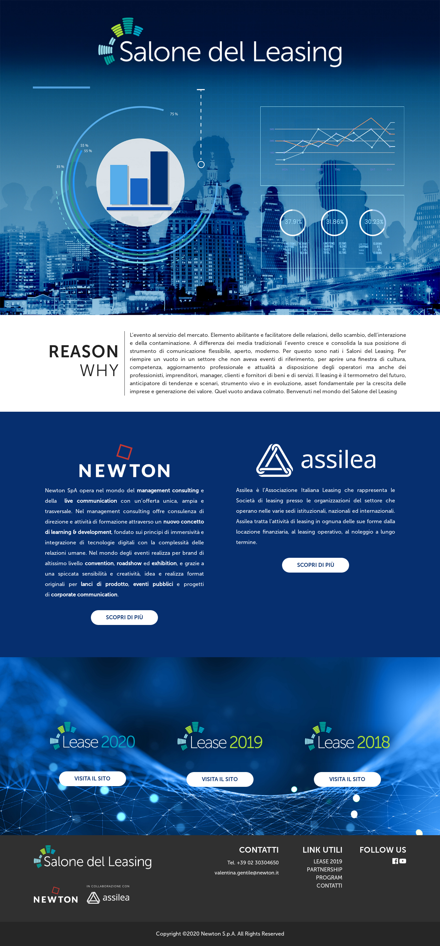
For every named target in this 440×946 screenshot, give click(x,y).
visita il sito (92, 778)
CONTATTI (329, 886)
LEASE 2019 (328, 861)
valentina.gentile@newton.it (247, 873)
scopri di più (124, 617)
